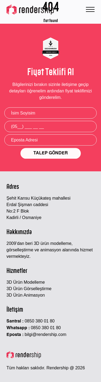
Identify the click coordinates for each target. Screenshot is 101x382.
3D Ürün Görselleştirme (28, 288)
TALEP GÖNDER (50, 154)
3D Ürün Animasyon (25, 295)
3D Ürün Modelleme (25, 282)
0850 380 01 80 (39, 321)
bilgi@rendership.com (45, 334)
